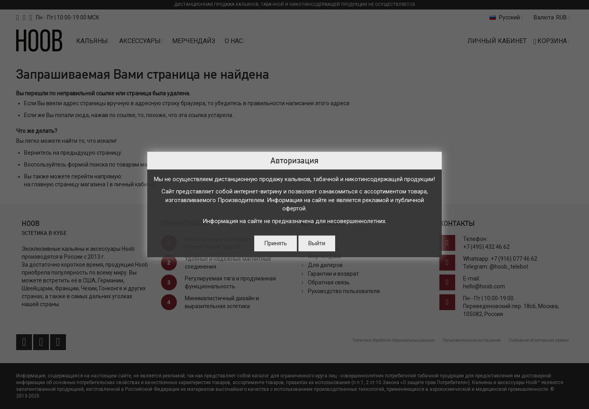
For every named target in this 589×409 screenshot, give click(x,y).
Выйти (316, 243)
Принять (275, 243)
